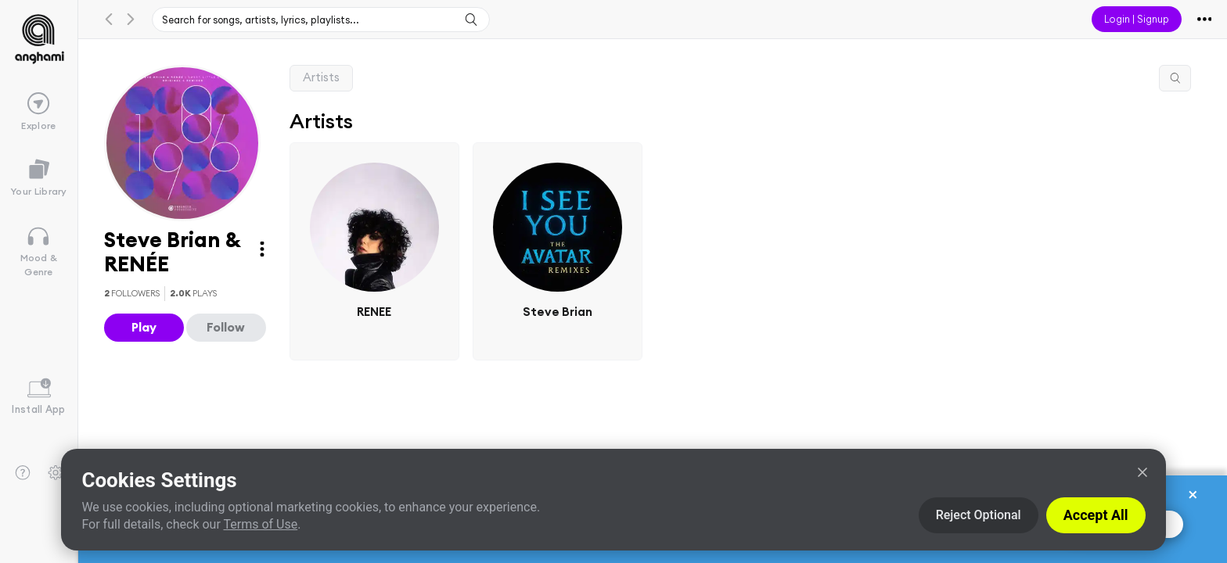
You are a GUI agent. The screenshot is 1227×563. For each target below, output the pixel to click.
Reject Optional (978, 514)
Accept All (1095, 515)
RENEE (374, 310)
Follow (226, 327)
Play (144, 327)
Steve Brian (557, 310)
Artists (321, 77)
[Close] (1142, 472)
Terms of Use (260, 524)
